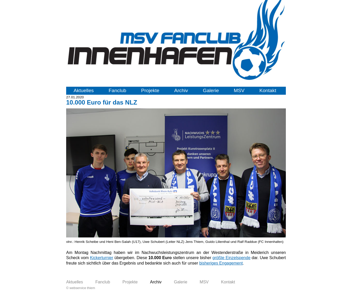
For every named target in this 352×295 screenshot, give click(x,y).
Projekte (150, 90)
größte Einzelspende (231, 258)
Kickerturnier (101, 258)
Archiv (181, 90)
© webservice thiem (80, 288)
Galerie (211, 90)
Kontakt (267, 90)
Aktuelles (84, 90)
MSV (239, 90)
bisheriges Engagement (221, 263)
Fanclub (117, 90)
